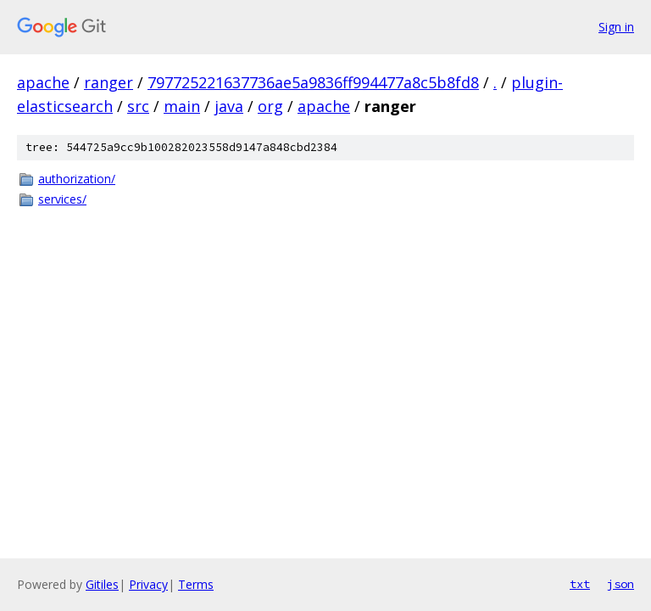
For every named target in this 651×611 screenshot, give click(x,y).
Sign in (616, 27)
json (620, 583)
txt (580, 583)
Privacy (148, 584)
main (182, 106)
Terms (196, 584)
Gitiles (102, 584)
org (270, 106)
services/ (62, 199)
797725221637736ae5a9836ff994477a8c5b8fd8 (313, 82)
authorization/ (76, 179)
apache (43, 82)
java (228, 106)
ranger (108, 82)
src (138, 106)
